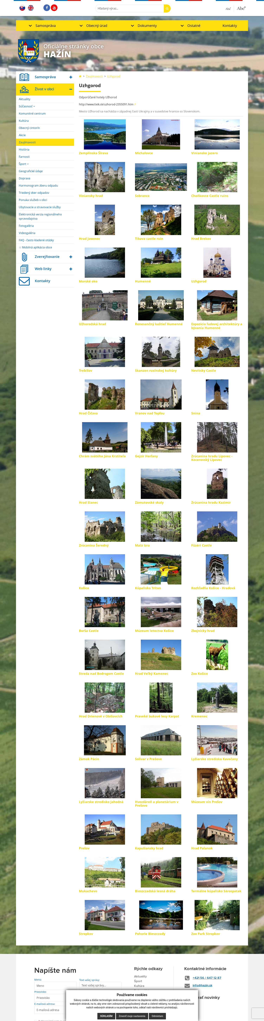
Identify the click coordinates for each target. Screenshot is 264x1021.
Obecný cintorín (29, 128)
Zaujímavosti (27, 142)
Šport (24, 164)
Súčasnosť (27, 106)
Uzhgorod (113, 76)
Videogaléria (27, 233)
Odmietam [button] (157, 1016)
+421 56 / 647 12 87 (207, 978)
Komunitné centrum (32, 113)
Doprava (24, 178)
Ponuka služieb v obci (33, 200)
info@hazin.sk (202, 985)
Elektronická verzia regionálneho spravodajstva (40, 216)
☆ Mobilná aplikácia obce (35, 247)
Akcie (22, 135)
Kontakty (230, 25)
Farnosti (24, 157)
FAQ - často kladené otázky (36, 240)
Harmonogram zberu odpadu (38, 185)
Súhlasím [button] (106, 1016)
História (24, 149)
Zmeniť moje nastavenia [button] (132, 1016)
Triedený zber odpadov (34, 193)
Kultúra (24, 121)
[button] (41, 25)
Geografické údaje (31, 171)
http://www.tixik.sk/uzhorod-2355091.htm (106, 104)
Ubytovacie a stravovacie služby (40, 207)
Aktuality (24, 99)
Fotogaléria (26, 226)
